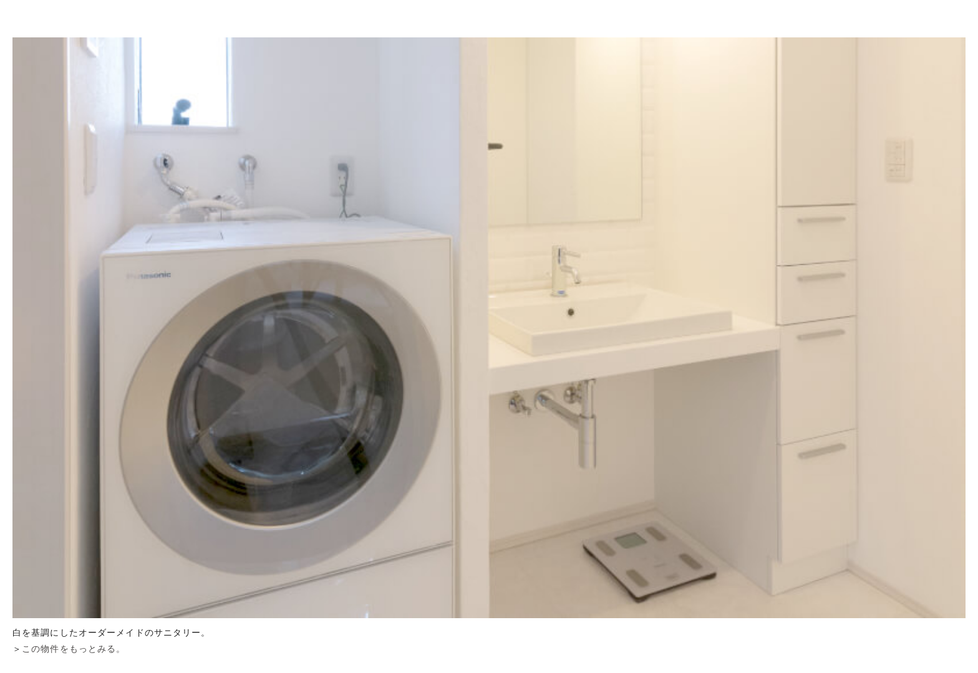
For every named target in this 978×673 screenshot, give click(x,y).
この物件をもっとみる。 (73, 649)
